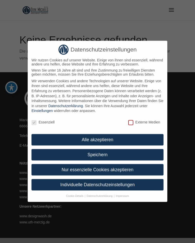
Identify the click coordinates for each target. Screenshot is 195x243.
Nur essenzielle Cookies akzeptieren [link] (97, 166)
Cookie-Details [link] (75, 192)
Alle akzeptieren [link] (97, 136)
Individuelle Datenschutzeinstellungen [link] (97, 181)
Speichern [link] (98, 151)
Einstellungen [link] (42, 107)
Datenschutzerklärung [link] (65, 103)
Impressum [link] (122, 192)
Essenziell (43, 119)
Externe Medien (144, 119)
